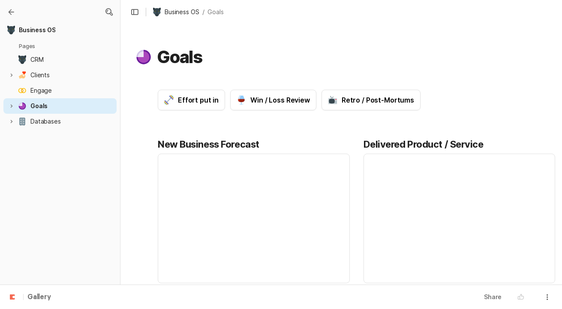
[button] (109, 12)
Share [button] (493, 296)
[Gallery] (11, 12)
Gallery (39, 297)
